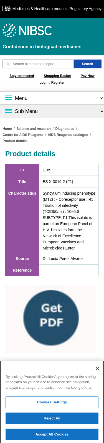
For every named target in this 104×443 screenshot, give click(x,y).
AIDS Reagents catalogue (68, 135)
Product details (14, 141)
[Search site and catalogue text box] (37, 64)
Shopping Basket (57, 76)
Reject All (52, 419)
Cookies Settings (52, 403)
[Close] (97, 370)
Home (7, 129)
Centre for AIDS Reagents (22, 135)
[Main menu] (52, 98)
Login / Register (52, 82)
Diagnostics (64, 129)
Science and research (33, 129)
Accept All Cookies (52, 435)
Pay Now (88, 76)
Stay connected (21, 76)
